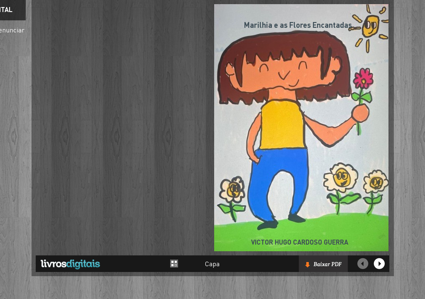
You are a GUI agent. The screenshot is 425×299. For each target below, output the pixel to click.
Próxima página (379, 264)
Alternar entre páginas (174, 263)
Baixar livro (323, 263)
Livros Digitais (70, 264)
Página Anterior (363, 264)
